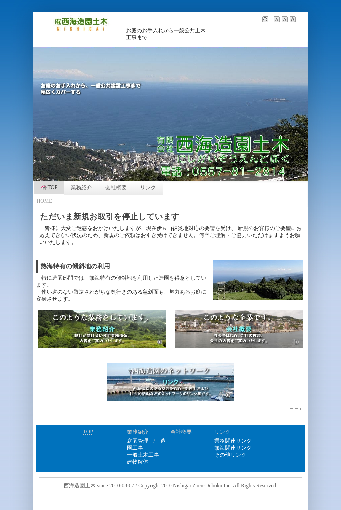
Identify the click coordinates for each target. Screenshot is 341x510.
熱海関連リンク (233, 448)
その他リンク (230, 455)
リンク (148, 187)
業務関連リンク (233, 441)
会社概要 (116, 187)
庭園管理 (137, 441)
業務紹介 (81, 187)
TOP (49, 187)
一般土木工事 (143, 455)
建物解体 (137, 462)
